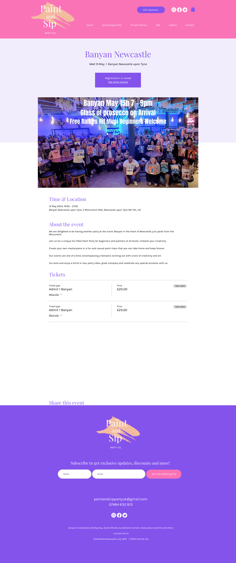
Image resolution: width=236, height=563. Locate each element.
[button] (193, 9)
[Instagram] (173, 9)
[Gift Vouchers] (151, 10)
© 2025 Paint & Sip (138, 539)
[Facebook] (179, 9)
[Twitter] (185, 9)
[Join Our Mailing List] (163, 474)
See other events (118, 82)
